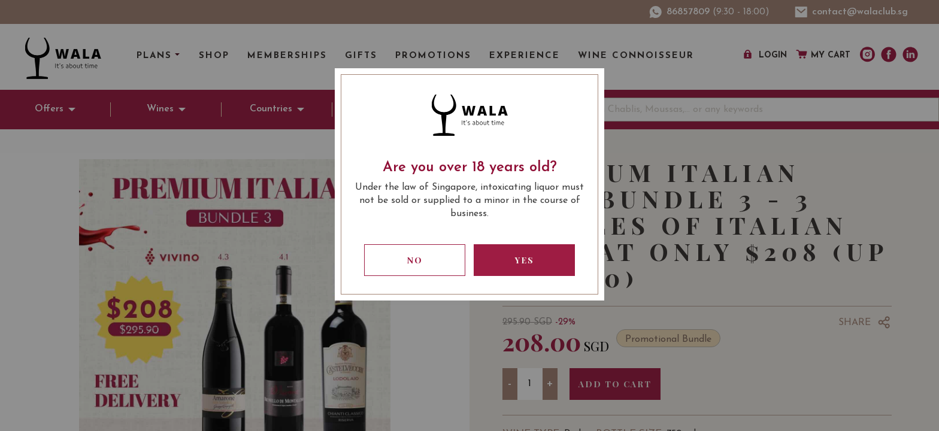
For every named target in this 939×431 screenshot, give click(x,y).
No (415, 260)
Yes (524, 260)
